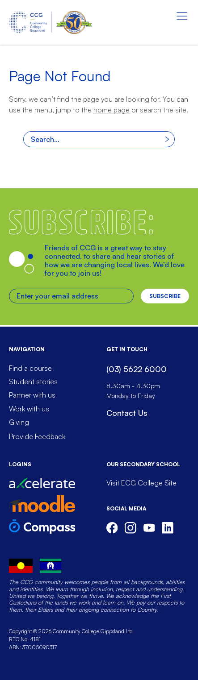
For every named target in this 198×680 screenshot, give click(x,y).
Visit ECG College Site (141, 482)
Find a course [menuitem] (30, 368)
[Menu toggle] (182, 16)
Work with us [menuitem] (29, 408)
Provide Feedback (37, 436)
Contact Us (126, 413)
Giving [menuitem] (19, 422)
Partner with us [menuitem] (32, 394)
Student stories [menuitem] (33, 381)
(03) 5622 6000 (136, 369)
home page (111, 109)
